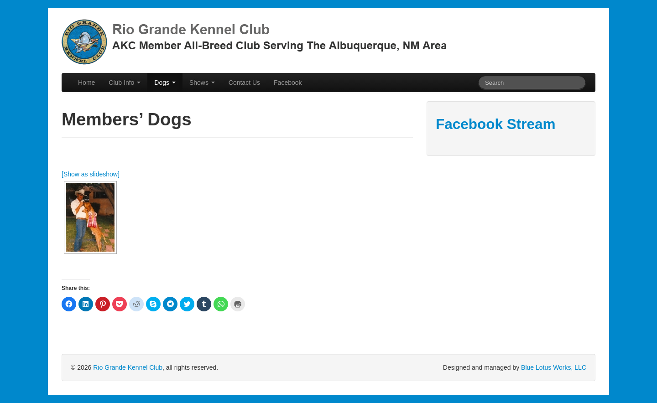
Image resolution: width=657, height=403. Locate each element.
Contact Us (244, 82)
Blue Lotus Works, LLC (553, 367)
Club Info (125, 82)
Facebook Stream (496, 124)
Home (86, 82)
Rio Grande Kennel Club (127, 367)
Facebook (288, 82)
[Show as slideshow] (91, 174)
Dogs (165, 82)
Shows (202, 82)
